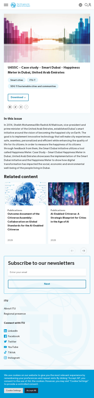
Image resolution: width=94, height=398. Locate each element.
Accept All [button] (31, 390)
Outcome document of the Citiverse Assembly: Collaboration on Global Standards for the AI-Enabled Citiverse (25, 221)
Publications (14, 210)
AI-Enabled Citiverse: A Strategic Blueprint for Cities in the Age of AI (68, 217)
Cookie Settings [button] (13, 390)
